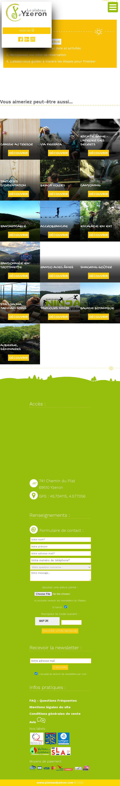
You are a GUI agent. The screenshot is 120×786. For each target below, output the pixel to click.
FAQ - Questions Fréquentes (53, 700)
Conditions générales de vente (55, 714)
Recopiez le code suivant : (60, 613)
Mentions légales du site (50, 707)
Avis (37, 722)
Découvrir (18, 153)
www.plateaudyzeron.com (55, 782)
